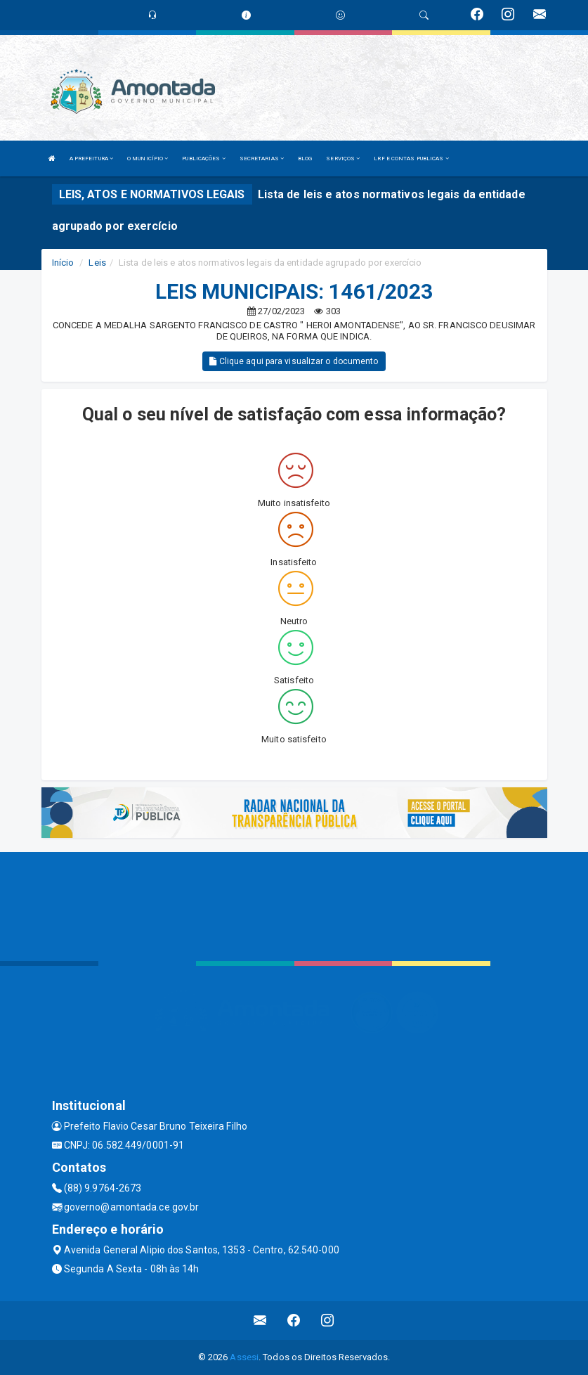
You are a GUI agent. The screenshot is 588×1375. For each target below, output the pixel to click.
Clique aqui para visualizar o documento (293, 361)
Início (63, 262)
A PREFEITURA (91, 158)
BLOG (305, 158)
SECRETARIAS (262, 158)
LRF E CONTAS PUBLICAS (411, 158)
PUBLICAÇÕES (203, 158)
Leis (97, 262)
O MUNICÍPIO (147, 158)
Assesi (244, 1357)
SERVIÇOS (343, 158)
